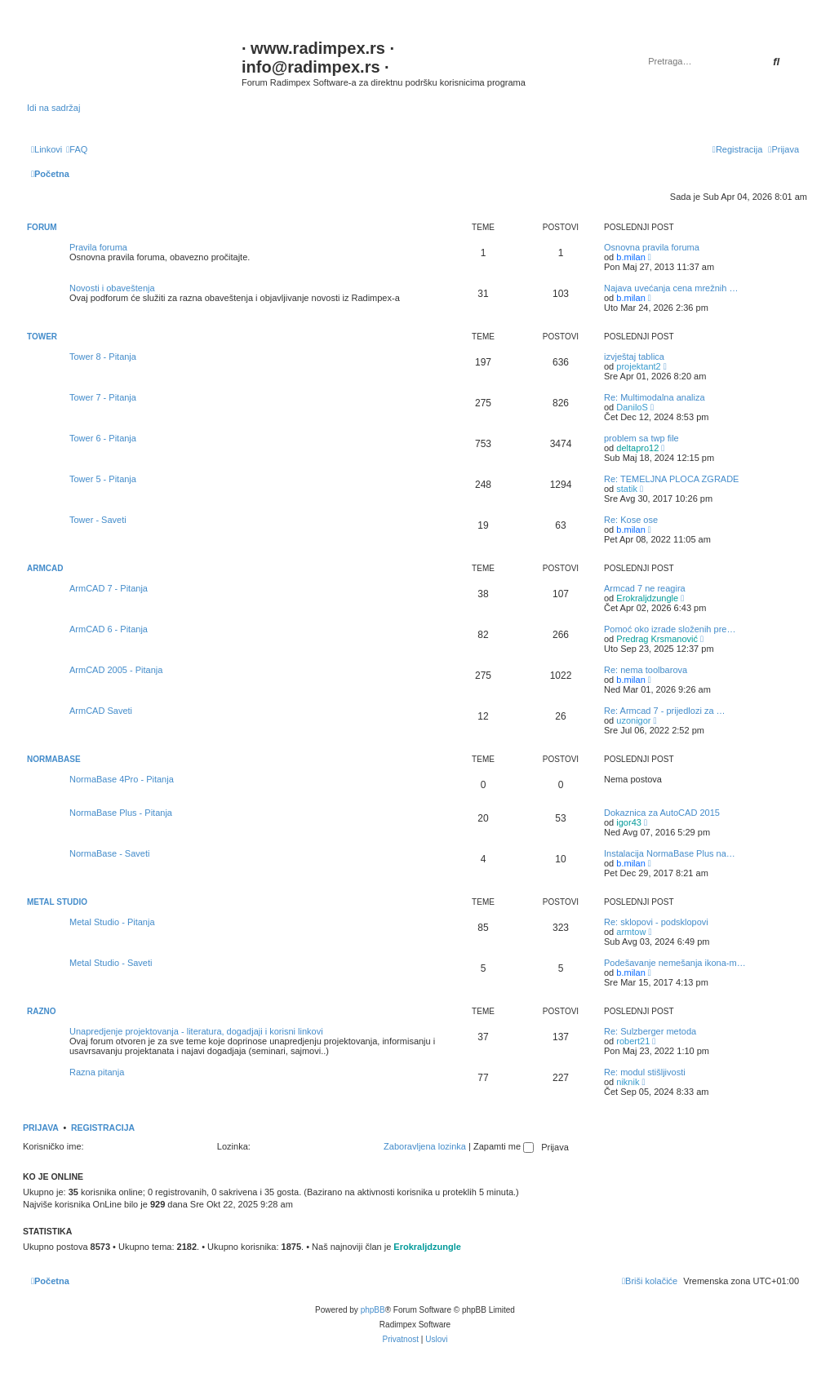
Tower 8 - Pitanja (102, 356)
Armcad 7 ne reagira (645, 588)
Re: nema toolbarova (645, 670)
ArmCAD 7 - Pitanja (108, 588)
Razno (41, 1011)
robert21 (633, 1041)
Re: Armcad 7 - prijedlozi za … (665, 711)
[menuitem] (76, 149)
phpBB (373, 1309)
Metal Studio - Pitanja (112, 922)
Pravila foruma (98, 247)
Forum (42, 227)
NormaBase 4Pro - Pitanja (121, 779)
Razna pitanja (96, 1072)
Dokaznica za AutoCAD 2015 (662, 812)
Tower (42, 336)
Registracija (103, 1127)
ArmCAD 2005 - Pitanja (115, 670)
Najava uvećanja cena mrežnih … (671, 288)
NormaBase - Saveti (109, 853)
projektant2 (638, 366)
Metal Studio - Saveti (111, 963)
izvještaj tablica (634, 356)
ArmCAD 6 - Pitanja (108, 629)
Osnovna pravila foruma (651, 247)
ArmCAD (45, 568)
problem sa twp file (641, 438)
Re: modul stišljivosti (645, 1072)
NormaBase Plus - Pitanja (120, 812)
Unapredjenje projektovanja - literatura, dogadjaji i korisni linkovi (196, 1031)
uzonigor (633, 720)
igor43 (628, 822)
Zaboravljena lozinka (425, 1146)
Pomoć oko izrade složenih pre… (669, 629)
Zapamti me (503, 1146)
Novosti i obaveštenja (112, 288)
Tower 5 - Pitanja (102, 479)
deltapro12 (637, 448)
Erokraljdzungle (647, 598)
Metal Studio (57, 901)
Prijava (41, 1127)
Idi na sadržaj (53, 108)
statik (626, 489)
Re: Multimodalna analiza (654, 397)
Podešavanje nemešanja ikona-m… (675, 963)
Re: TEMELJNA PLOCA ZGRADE (671, 479)
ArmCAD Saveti (100, 711)
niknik (627, 1082)
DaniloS (632, 407)
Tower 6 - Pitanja (102, 438)
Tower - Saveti (97, 520)
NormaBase (54, 759)
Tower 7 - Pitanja (102, 397)
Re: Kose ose (631, 520)
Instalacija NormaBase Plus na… (669, 853)
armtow (631, 932)
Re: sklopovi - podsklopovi (656, 922)
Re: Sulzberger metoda (650, 1031)
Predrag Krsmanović (657, 639)
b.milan (630, 257)
